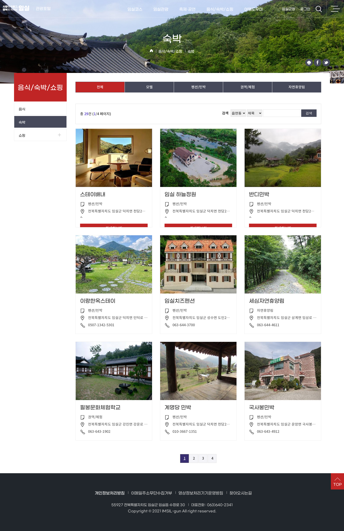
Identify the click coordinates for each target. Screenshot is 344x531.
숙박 (191, 51)
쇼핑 (22, 136)
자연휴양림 (296, 87)
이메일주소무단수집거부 (151, 493)
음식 (22, 109)
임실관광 (160, 9)
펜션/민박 (198, 87)
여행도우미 (253, 9)
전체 (100, 87)
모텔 (149, 87)
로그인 (305, 9)
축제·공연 (187, 9)
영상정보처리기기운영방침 (200, 493)
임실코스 (134, 9)
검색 (318, 9)
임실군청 (288, 9)
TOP (337, 484)
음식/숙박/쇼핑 (219, 9)
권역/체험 (247, 87)
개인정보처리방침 (110, 493)
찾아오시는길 (240, 493)
